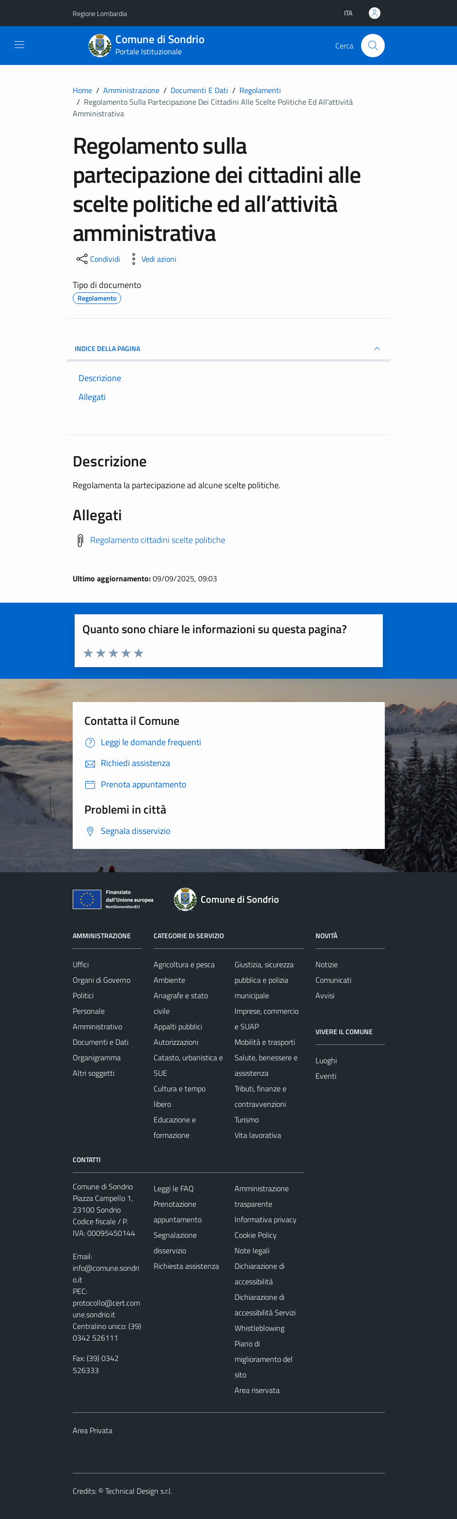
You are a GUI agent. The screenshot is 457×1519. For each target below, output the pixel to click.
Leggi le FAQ (174, 1188)
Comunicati (333, 980)
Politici (83, 995)
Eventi (325, 1076)
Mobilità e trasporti (265, 1042)
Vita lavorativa (258, 1135)
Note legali (252, 1250)
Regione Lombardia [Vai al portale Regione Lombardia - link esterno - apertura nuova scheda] (100, 13)
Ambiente (169, 980)
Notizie (326, 964)
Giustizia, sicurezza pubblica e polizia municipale (264, 980)
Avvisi (324, 995)
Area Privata (92, 1430)
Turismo (247, 1119)
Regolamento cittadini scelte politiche (157, 539)
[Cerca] (372, 45)
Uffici (81, 964)
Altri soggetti (93, 1073)
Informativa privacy (266, 1219)
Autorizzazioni (176, 1042)
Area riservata (257, 1390)
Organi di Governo (101, 980)
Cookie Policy (256, 1235)
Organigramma (97, 1057)
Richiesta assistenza (186, 1266)
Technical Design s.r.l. (138, 1491)
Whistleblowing (259, 1328)
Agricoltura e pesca (184, 964)
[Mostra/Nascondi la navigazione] (19, 44)
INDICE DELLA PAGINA (229, 348)
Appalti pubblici (178, 1026)
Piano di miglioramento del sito (264, 1359)
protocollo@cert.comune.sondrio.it (106, 1308)
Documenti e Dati (100, 1042)
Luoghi (326, 1060)
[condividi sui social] (97, 259)
